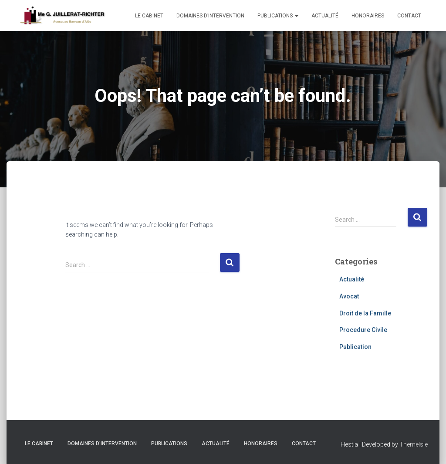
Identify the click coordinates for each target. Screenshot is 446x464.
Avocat (349, 296)
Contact (409, 16)
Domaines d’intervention (210, 16)
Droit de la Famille (365, 313)
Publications (277, 16)
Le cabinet (149, 16)
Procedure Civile (363, 329)
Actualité (324, 16)
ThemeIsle (413, 444)
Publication (355, 346)
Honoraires (367, 16)
